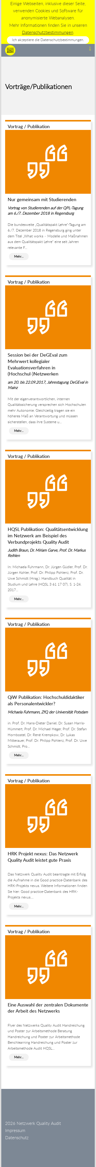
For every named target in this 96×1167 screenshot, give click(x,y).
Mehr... (19, 256)
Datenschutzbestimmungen (47, 32)
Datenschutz (17, 1137)
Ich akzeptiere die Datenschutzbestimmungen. (48, 40)
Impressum (15, 1130)
